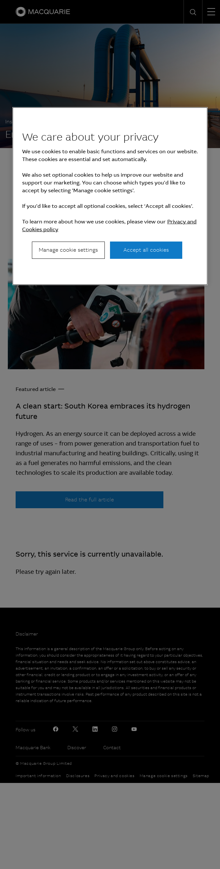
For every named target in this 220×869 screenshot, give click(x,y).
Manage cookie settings (68, 249)
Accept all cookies (146, 249)
